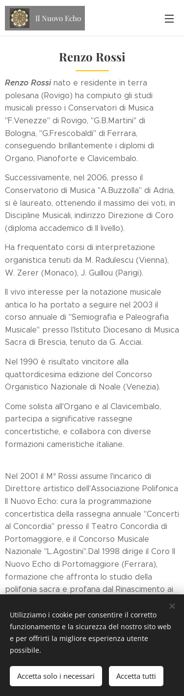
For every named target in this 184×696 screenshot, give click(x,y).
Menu (169, 18)
